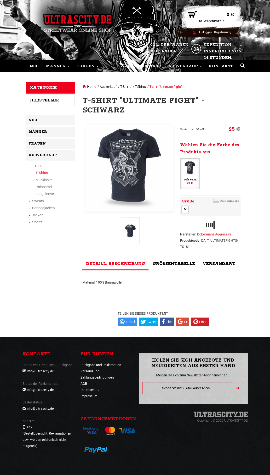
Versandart (219, 263)
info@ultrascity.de (40, 371)
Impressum (88, 396)
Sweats (38, 201)
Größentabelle (229, 201)
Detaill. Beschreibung (115, 263)
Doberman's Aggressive (214, 234)
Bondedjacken (43, 208)
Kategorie (43, 87)
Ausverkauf (108, 87)
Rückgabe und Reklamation (100, 365)
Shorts (37, 222)
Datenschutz (89, 390)
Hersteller (44, 100)
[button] (57, 66)
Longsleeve (45, 194)
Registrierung (222, 32)
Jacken (38, 215)
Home (91, 87)
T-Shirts (125, 87)
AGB (83, 384)
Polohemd (44, 187)
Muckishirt (44, 180)
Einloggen (205, 32)
